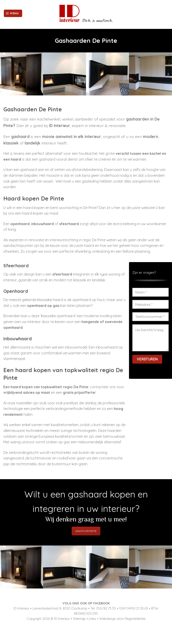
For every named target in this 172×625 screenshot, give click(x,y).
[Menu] (13, 13)
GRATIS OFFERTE (86, 531)
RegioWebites (135, 619)
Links (92, 619)
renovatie (36, 240)
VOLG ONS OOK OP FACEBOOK (86, 603)
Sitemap (79, 619)
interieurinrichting (64, 240)
